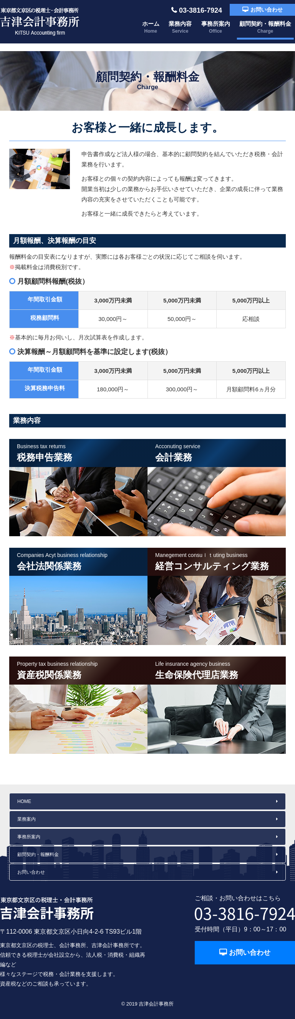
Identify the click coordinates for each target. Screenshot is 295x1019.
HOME (24, 801)
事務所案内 (215, 27)
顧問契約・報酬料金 (265, 27)
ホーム (150, 27)
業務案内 (26, 819)
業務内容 (180, 27)
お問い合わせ (266, 10)
